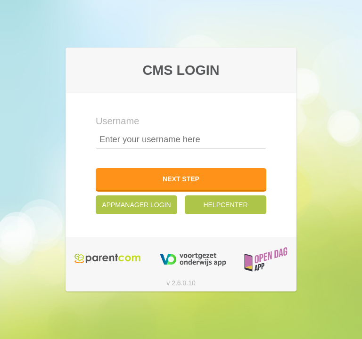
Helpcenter (225, 205)
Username (117, 121)
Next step (181, 179)
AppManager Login (136, 205)
